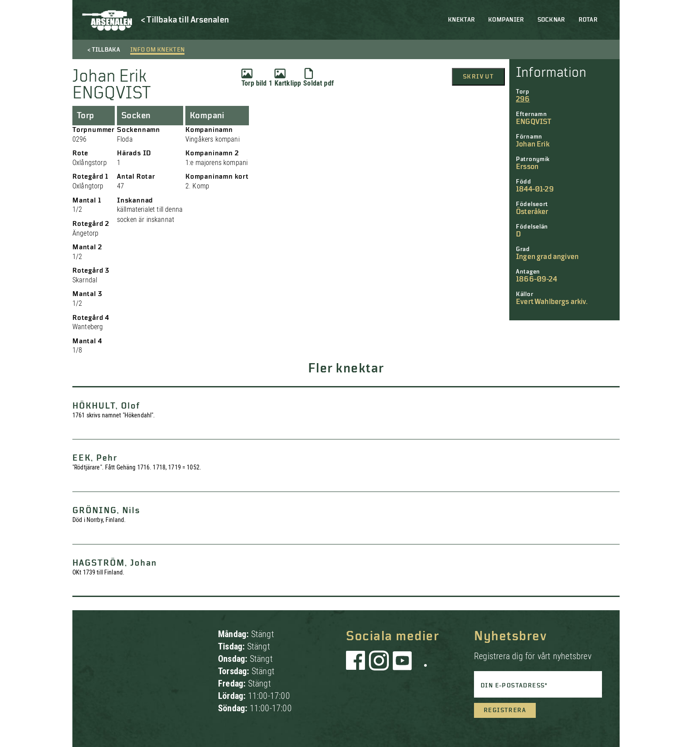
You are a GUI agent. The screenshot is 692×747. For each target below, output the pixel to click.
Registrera (505, 710)
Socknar (551, 20)
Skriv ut (478, 76)
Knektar (461, 20)
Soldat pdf (318, 77)
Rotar (588, 20)
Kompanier (506, 20)
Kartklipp (288, 77)
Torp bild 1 (256, 77)
